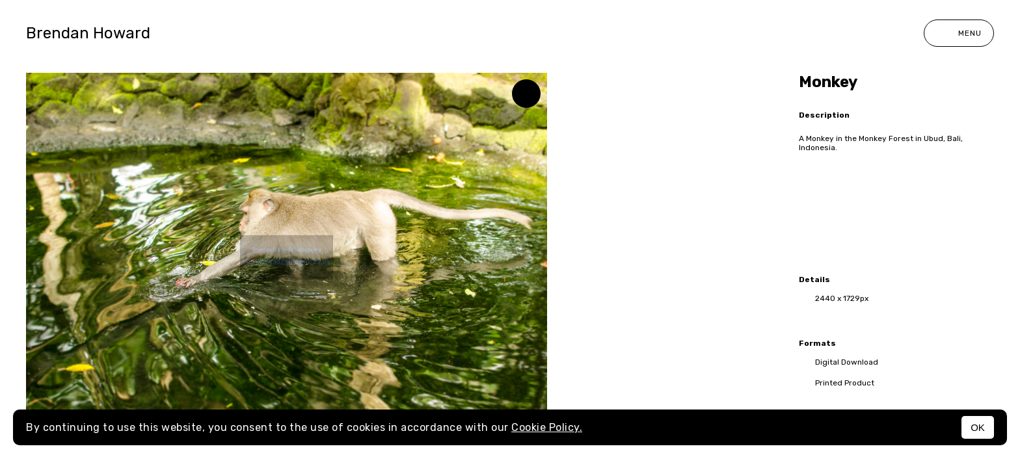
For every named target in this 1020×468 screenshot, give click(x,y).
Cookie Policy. (546, 427)
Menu (959, 33)
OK (978, 427)
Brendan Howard (88, 33)
